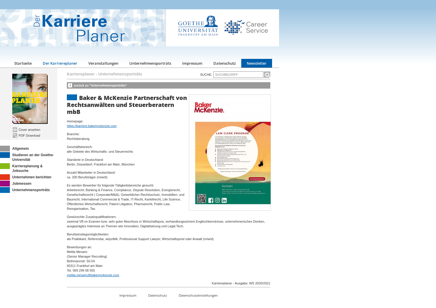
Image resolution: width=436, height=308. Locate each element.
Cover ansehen (26, 129)
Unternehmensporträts (150, 63)
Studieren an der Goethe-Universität (27, 157)
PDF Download (26, 135)
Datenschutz (224, 63)
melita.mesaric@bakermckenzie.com (93, 275)
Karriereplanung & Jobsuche (21, 168)
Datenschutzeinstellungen (198, 295)
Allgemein (14, 149)
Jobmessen (15, 183)
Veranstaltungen (103, 63)
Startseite (23, 63)
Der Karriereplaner (60, 63)
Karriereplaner (81, 74)
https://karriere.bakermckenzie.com (92, 126)
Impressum (192, 63)
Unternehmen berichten (25, 177)
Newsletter (257, 63)
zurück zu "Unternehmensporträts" (100, 85)
